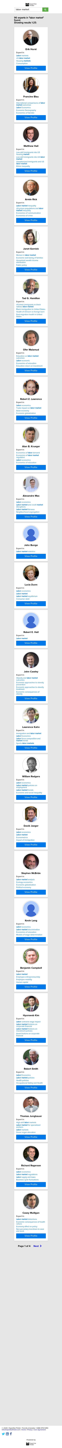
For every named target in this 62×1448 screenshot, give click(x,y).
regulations (26, 1333)
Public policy (21, 287)
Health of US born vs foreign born (30, 340)
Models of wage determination (29, 1061)
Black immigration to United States (30, 337)
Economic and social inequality (29, 897)
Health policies (22, 1225)
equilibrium (26, 671)
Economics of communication (28, 229)
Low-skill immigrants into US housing (28, 168)
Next (37, 1417)
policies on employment (26, 891)
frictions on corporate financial (26, 1168)
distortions (26, 1386)
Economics (23, 116)
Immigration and (28, 832)
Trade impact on (28, 446)
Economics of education (26, 396)
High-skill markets (26, 1275)
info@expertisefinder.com (11, 1430)
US (23, 58)
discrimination (28, 1056)
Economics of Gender (25, 121)
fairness (25, 562)
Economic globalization (26, 452)
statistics (25, 610)
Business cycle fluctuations (27, 1339)
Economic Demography (26, 118)
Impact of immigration (25, 951)
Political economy (23, 1006)
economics (23, 444)
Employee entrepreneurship (28, 1112)
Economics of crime (24, 232)
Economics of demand (28, 499)
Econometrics (22, 948)
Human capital (22, 1117)
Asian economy (22, 449)
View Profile (31, 76)
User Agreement (40, 1430)
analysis (25, 998)
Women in (26, 277)
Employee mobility (24, 1114)
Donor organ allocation (26, 1285)
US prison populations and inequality (29, 226)
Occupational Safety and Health (29, 1228)
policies (25, 1222)
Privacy (29, 1430)
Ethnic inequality (23, 180)
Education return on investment (29, 398)
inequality (26, 222)
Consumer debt (22, 673)
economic (23, 393)
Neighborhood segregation (27, 564)
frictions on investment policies (26, 1173)
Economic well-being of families (29, 280)
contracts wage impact (28, 1164)
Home (23, 1430)
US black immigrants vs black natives (28, 334)
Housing (23, 61)
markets (22, 56)
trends (24, 895)
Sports (25, 842)
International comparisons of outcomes (30, 112)
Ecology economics (24, 1001)
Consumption (21, 64)
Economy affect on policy (26, 1393)
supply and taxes (26, 1336)
